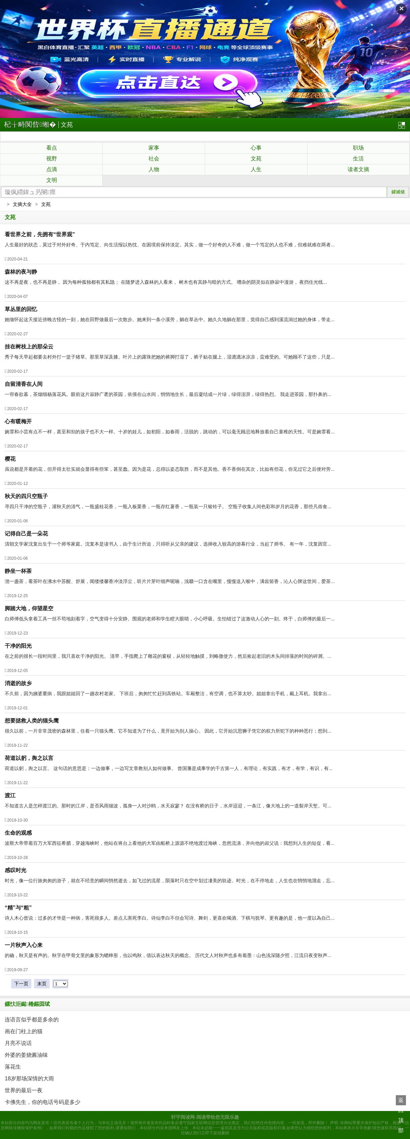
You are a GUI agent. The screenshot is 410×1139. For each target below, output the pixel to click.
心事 (256, 148)
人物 (153, 169)
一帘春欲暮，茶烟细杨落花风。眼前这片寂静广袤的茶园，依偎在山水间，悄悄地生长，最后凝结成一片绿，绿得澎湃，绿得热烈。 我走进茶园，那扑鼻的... (168, 394)
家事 (153, 148)
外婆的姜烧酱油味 (26, 1055)
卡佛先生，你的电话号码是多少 (42, 1102)
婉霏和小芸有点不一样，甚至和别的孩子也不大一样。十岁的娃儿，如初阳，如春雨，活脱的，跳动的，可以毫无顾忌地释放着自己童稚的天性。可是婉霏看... (170, 431)
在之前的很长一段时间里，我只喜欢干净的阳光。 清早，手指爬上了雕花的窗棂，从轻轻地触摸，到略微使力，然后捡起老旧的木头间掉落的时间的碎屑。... (168, 656)
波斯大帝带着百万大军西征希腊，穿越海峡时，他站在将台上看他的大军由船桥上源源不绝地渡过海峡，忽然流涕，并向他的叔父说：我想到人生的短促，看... (170, 843)
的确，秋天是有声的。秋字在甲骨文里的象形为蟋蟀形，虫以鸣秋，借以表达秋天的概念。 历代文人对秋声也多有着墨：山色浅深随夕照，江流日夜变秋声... (168, 955)
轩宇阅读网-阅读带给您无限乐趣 (205, 1117)
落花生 (13, 1067)
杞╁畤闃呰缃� (30, 124)
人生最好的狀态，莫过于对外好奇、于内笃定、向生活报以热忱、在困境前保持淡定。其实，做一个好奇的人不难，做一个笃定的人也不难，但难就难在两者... (170, 244)
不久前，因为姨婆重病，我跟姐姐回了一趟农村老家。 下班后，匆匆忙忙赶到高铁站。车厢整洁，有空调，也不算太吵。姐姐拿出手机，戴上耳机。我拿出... (168, 693)
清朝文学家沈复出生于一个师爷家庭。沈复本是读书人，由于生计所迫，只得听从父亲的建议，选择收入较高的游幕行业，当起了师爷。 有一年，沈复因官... (168, 544)
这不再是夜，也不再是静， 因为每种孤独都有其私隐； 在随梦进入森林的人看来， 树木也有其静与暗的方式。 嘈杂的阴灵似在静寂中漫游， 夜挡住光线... (166, 282)
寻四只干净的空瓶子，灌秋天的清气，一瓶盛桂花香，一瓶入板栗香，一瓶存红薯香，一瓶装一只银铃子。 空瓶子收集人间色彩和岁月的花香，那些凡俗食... (168, 506)
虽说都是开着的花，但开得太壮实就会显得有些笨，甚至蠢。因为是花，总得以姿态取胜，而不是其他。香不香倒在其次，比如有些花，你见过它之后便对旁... (170, 469)
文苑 (67, 124)
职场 (358, 148)
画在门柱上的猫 (24, 1031)
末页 (42, 983)
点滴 (51, 169)
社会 (153, 158)
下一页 (21, 983)
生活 (358, 158)
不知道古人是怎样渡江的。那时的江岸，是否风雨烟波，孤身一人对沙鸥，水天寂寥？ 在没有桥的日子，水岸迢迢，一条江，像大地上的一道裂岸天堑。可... (168, 805)
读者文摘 (358, 169)
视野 (51, 158)
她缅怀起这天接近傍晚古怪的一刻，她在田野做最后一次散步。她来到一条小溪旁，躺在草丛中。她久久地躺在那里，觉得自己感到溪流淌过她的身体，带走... (170, 319)
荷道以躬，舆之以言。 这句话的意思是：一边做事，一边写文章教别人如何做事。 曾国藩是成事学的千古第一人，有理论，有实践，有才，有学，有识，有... (168, 768)
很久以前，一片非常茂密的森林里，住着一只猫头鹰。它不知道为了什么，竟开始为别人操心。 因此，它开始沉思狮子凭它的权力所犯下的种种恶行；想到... (168, 731)
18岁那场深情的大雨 (29, 1078)
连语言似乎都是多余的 (32, 1019)
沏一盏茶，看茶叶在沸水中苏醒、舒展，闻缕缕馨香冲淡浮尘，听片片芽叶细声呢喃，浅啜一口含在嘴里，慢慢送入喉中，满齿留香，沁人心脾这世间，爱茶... (170, 581)
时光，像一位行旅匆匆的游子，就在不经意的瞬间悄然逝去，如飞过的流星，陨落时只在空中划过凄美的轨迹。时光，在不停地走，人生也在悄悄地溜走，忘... (170, 880)
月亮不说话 (18, 1043)
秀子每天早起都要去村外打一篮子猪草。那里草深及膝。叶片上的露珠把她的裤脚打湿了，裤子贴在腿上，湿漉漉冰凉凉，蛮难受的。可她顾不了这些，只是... (170, 357)
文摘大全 (22, 204)
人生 (256, 169)
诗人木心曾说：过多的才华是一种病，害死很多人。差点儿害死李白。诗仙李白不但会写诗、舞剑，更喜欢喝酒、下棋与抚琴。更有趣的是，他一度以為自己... (170, 918)
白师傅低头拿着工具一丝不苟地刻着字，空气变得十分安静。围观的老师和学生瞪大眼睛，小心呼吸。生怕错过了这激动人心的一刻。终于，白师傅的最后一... (170, 618)
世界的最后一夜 (24, 1090)
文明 (51, 180)
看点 (51, 148)
